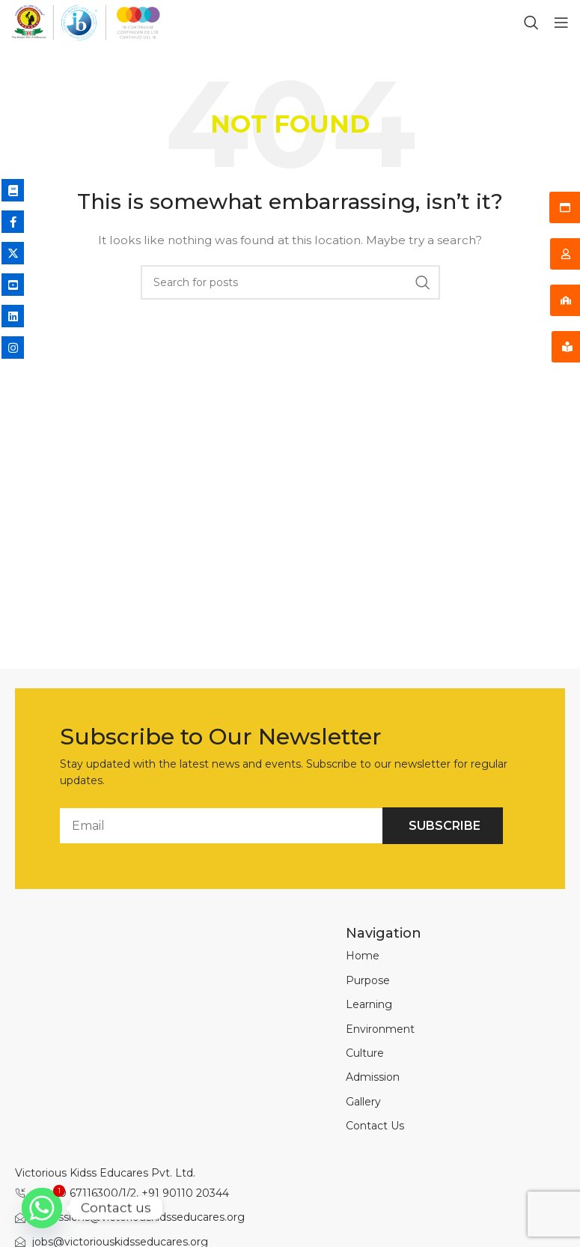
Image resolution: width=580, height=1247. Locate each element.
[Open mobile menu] (561, 22)
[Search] (531, 22)
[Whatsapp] (42, 1208)
